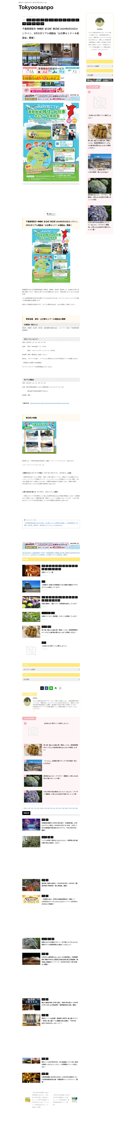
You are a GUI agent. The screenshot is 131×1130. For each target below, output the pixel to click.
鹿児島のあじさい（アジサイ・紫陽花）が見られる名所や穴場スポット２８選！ (99, 197)
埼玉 (51, 808)
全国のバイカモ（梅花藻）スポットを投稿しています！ (60, 616)
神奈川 (67, 808)
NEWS (25, 808)
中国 (29, 808)
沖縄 (63, 808)
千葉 (45, 808)
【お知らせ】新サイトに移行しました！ (55, 646)
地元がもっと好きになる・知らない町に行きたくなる (65, 1121)
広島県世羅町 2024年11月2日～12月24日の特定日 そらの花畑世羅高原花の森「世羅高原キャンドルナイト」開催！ (60, 1079)
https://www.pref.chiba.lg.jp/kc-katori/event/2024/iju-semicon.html (49, 403)
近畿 (76, 808)
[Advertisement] (51, 199)
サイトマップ (72, 1118)
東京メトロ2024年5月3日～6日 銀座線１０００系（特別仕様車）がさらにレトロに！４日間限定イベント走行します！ (60, 1064)
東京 (54, 808)
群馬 (70, 808)
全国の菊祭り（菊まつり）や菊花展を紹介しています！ (60, 603)
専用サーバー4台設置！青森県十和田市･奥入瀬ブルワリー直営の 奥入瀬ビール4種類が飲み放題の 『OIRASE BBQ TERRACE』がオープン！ (60, 1021)
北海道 (42, 808)
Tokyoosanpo (36, 7)
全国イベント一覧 (47, 572)
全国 (38, 808)
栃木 (60, 808)
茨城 (73, 808)
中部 (32, 808)
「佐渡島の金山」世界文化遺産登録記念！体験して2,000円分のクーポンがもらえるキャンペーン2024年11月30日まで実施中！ (59, 901)
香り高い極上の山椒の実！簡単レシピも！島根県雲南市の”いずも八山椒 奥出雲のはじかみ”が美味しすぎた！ (60, 747)
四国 (48, 808)
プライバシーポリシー (61, 1118)
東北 (57, 808)
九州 (35, 808)
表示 (53, 214)
